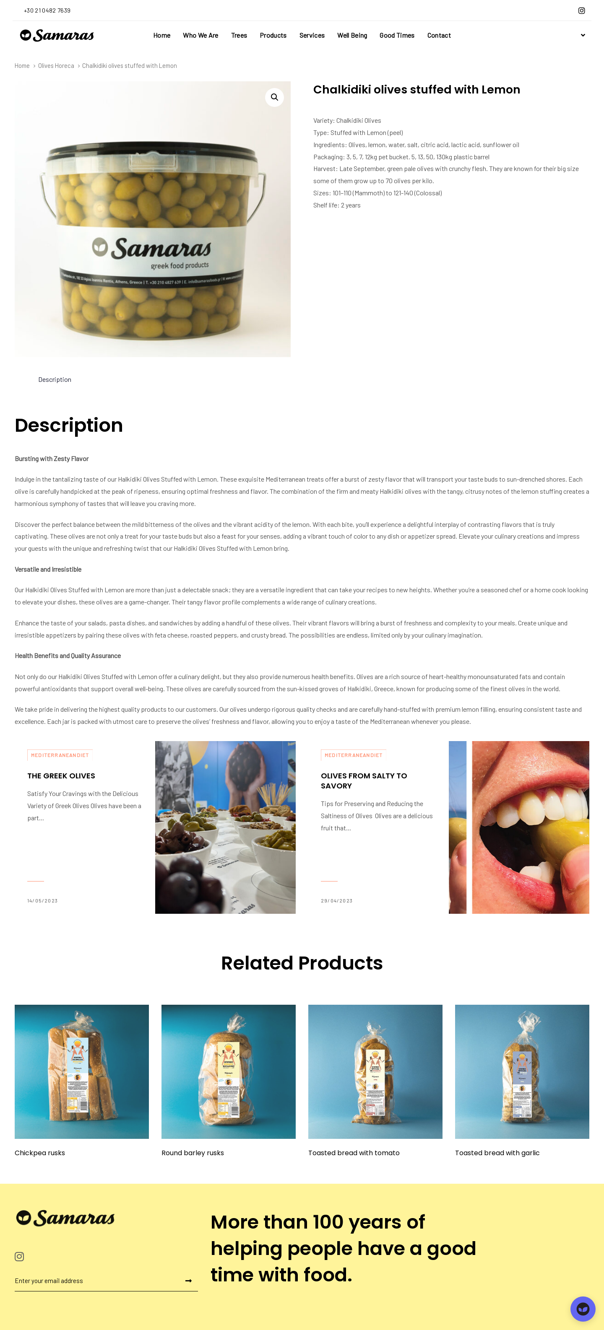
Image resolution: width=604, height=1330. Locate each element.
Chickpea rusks (40, 1153)
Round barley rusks (192, 1153)
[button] (581, 35)
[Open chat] (583, 1309)
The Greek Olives (85, 827)
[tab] (54, 380)
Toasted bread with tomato (354, 1153)
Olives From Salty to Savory (378, 827)
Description (54, 379)
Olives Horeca (56, 65)
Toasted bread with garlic (497, 1153)
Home (22, 65)
